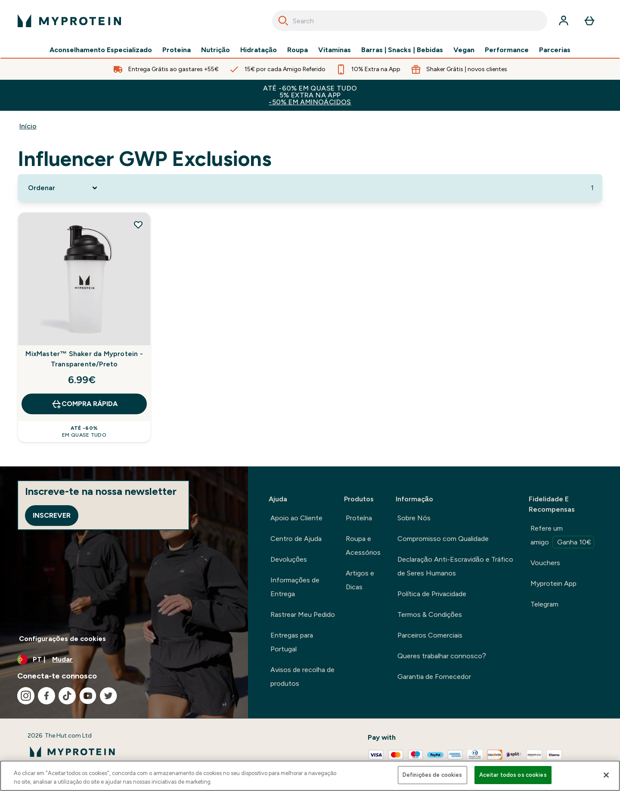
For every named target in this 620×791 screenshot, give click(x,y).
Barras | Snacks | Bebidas (402, 50)
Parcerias (554, 50)
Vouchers (545, 563)
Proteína (359, 518)
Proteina (176, 50)
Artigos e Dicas (360, 580)
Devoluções (288, 559)
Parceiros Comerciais (429, 635)
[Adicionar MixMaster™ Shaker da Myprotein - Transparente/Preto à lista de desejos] (138, 224)
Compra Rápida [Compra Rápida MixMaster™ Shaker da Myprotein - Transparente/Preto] (84, 404)
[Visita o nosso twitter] (108, 695)
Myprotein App (553, 583)
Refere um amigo (562, 536)
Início (28, 126)
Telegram (544, 604)
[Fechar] (606, 775)
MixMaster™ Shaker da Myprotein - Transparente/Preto (84, 359)
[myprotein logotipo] (69, 20)
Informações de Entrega (294, 587)
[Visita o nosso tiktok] (67, 695)
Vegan (463, 50)
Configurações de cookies (62, 639)
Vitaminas (334, 50)
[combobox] (409, 20)
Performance (507, 50)
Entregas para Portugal (291, 642)
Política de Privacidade (431, 594)
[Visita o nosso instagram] (25, 695)
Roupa (297, 50)
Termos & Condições (429, 614)
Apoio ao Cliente (296, 518)
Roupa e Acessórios (363, 546)
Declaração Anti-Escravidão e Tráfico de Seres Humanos (455, 566)
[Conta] (564, 21)
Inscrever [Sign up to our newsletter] (52, 515)
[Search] (283, 20)
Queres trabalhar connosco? (441, 656)
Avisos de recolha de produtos (302, 677)
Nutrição (215, 50)
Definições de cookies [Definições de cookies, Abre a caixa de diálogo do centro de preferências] (432, 775)
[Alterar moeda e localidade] (124, 659)
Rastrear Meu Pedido (302, 614)
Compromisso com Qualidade (443, 539)
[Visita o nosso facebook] (46, 695)
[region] (310, 775)
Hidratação (258, 50)
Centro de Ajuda (296, 539)
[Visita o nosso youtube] (87, 695)
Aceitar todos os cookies (513, 775)
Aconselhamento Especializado (101, 50)
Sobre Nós (414, 518)
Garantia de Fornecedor (434, 676)
